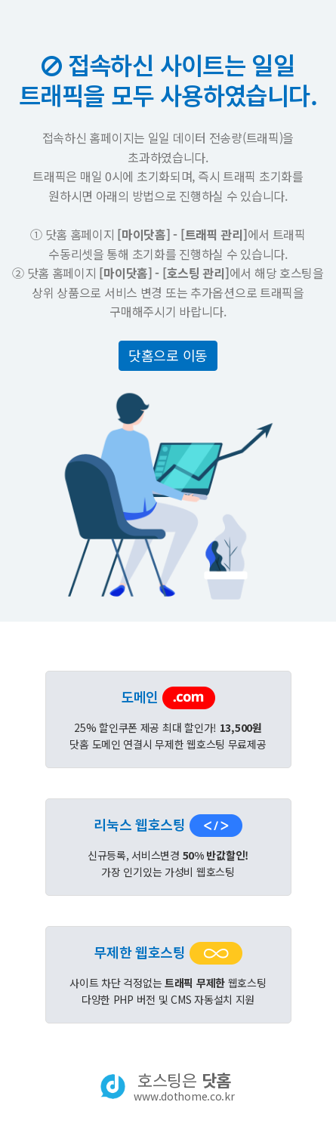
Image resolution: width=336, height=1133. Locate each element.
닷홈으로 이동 (168, 355)
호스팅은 (184, 1086)
